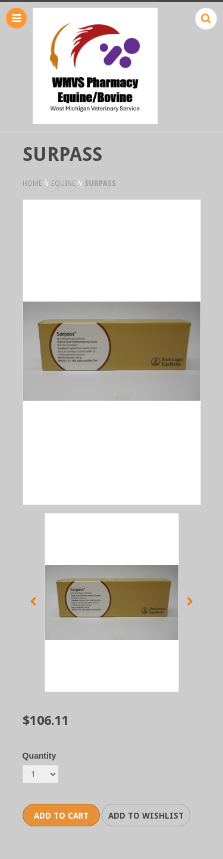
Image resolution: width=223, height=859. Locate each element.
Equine (63, 183)
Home (32, 183)
